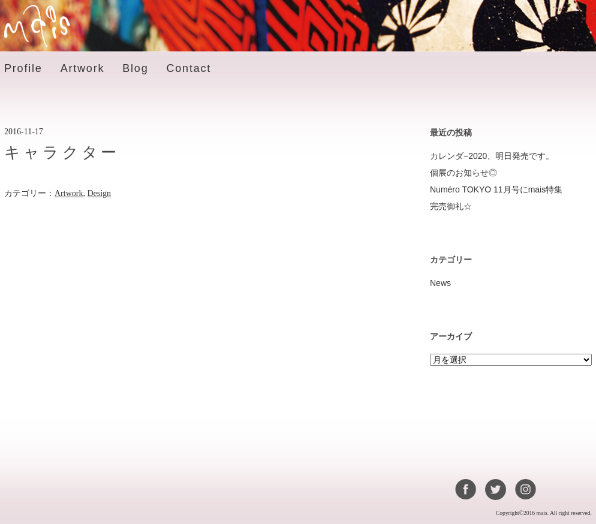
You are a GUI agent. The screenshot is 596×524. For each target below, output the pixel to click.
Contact (188, 68)
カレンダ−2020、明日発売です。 (492, 156)
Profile (23, 68)
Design (99, 193)
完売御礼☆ (451, 206)
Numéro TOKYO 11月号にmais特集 (496, 189)
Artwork (83, 68)
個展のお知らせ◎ (463, 172)
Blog (135, 68)
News (440, 283)
